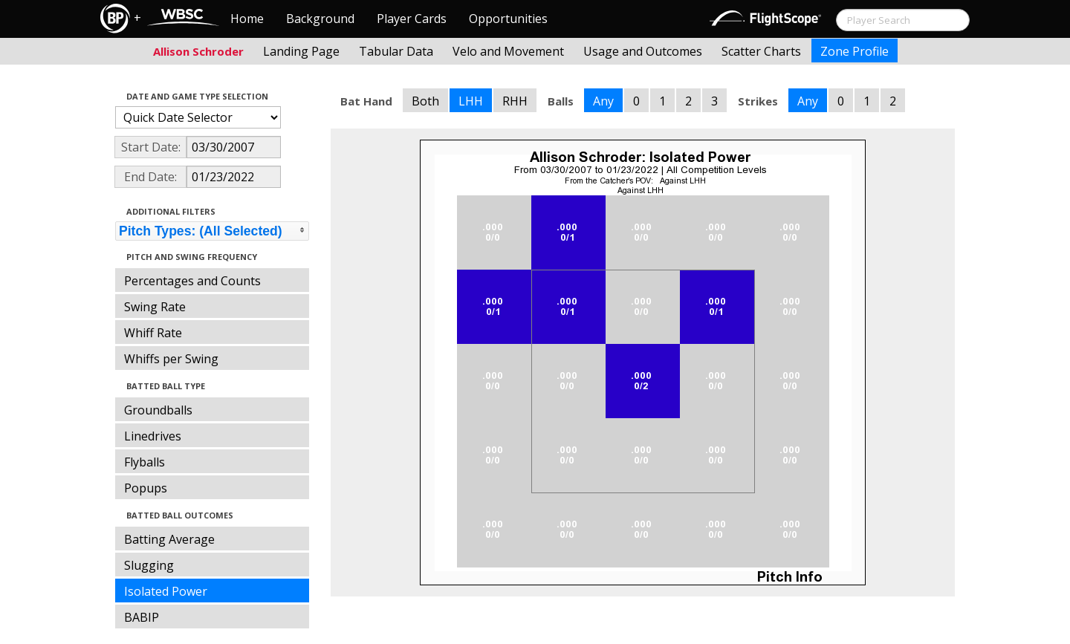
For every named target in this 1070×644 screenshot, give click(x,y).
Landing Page (301, 51)
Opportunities (508, 18)
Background (320, 18)
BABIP (141, 617)
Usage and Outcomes (642, 51)
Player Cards (412, 18)
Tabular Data (396, 51)
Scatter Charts (761, 51)
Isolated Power (165, 591)
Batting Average (169, 539)
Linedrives (152, 436)
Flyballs (144, 462)
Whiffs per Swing (171, 359)
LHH (470, 101)
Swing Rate (155, 307)
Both (425, 101)
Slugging (149, 565)
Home (247, 18)
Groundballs (158, 410)
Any (603, 101)
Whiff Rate (153, 333)
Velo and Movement (508, 51)
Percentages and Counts (192, 281)
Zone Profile (854, 51)
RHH (515, 101)
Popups (145, 488)
